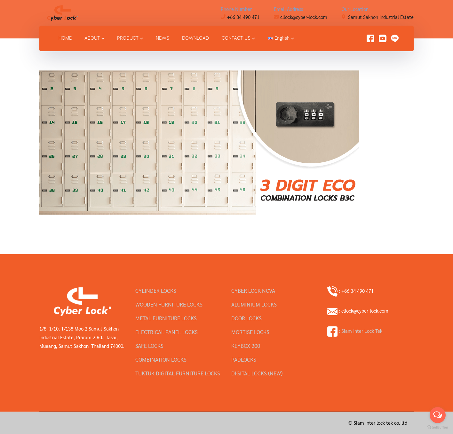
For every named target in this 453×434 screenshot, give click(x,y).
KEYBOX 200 (245, 345)
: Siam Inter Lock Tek (354, 331)
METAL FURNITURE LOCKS (166, 318)
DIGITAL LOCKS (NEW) (256, 373)
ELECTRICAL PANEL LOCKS (166, 331)
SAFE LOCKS (149, 345)
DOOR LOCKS (246, 318)
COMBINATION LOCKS (161, 359)
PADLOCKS (243, 359)
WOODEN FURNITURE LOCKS (169, 304)
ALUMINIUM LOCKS (254, 304)
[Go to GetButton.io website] (437, 427)
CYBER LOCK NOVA (253, 290)
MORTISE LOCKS (250, 331)
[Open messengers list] (438, 415)
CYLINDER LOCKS (155, 290)
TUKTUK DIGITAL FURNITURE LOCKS (177, 373)
